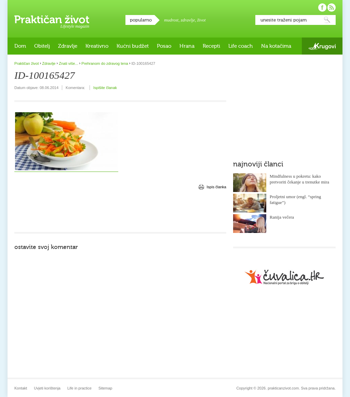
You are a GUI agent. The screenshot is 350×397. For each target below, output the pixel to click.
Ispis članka (216, 187)
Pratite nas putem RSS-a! (331, 7)
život (201, 20)
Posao (164, 46)
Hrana (186, 46)
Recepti (211, 46)
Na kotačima (276, 46)
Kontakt (20, 388)
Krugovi (322, 46)
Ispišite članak (105, 88)
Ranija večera (282, 217)
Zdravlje (67, 46)
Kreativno (96, 46)
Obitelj (42, 46)
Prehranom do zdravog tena (104, 63)
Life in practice (79, 388)
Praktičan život (52, 19)
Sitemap (105, 388)
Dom (20, 46)
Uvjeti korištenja (47, 388)
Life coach (240, 46)
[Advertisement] (120, 211)
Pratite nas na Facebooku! (322, 7)
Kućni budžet (133, 46)
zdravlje (188, 20)
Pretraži (327, 20)
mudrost (171, 20)
